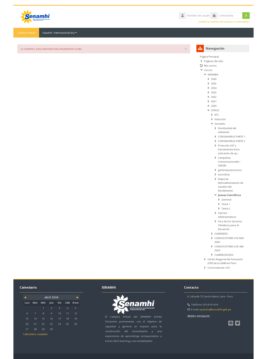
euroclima (224, 174)
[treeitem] (223, 162)
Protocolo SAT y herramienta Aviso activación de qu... (229, 149)
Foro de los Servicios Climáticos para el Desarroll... (230, 225)
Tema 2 (225, 208)
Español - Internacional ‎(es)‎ (60, 32)
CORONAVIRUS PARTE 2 (231, 141)
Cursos (208, 70)
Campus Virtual (26, 32)
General (226, 199)
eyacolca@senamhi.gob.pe (215, 309)
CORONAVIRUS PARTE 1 (231, 136)
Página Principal (209, 56)
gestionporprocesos (230, 170)
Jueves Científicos (229, 195)
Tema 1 (225, 204)
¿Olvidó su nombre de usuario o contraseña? (224, 21)
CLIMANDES (221, 233)
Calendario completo (35, 334)
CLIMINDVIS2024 (223, 255)
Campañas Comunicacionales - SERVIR (229, 161)
